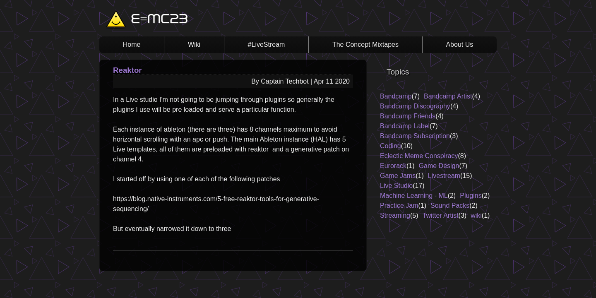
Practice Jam (399, 205)
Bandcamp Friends (407, 116)
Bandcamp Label (405, 126)
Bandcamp (396, 96)
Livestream (444, 175)
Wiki (194, 44)
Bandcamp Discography (415, 106)
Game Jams (398, 175)
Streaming (395, 215)
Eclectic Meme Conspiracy (419, 155)
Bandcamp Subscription (415, 135)
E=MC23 (159, 20)
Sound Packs (449, 205)
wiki (476, 215)
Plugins (470, 195)
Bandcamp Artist (448, 96)
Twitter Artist (440, 215)
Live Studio (396, 185)
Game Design (439, 165)
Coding (390, 145)
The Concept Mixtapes (365, 44)
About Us (459, 44)
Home (132, 44)
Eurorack (393, 165)
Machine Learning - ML (414, 195)
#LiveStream (266, 44)
